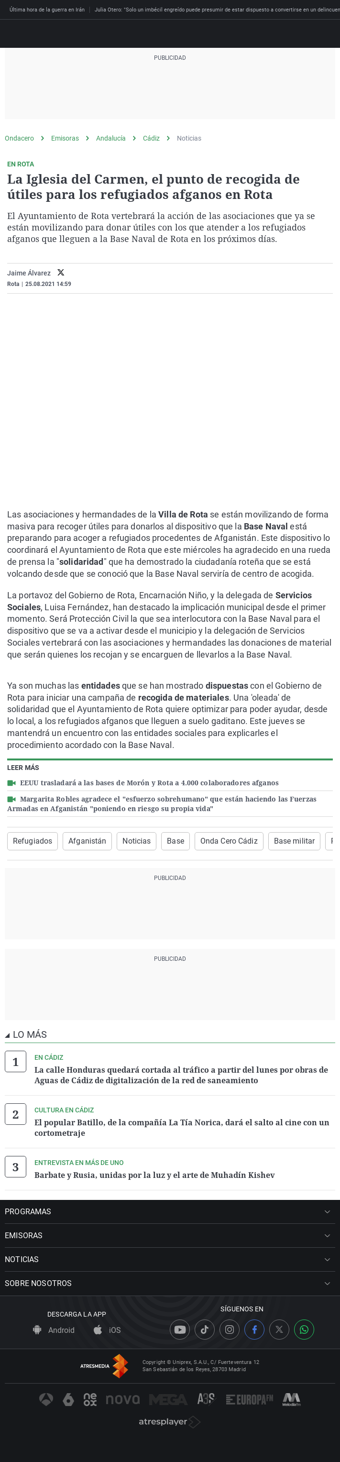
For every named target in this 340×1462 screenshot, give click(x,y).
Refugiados (32, 841)
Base (175, 841)
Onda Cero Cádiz (229, 841)
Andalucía (111, 138)
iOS (107, 1330)
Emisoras (65, 138)
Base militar (294, 841)
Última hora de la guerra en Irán (47, 9)
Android (54, 1330)
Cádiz (151, 138)
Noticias (189, 138)
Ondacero (19, 138)
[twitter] (61, 273)
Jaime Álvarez (29, 273)
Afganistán (87, 841)
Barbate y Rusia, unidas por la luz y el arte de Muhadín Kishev (154, 1175)
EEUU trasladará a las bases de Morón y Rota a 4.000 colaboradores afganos (148, 782)
